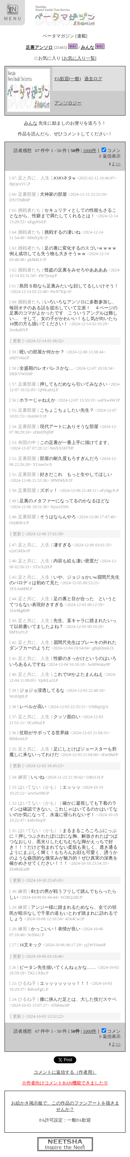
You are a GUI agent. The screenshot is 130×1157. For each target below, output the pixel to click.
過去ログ (93, 78)
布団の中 (27, 442)
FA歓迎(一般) (67, 78)
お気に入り (48, 58)
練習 (23, 777)
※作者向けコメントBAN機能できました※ (65, 1082)
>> (118, 163)
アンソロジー (67, 103)
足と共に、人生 (34, 178)
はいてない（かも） (39, 787)
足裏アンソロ (39, 47)
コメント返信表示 (109, 153)
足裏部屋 (27, 194)
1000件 (89, 150)
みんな (87, 47)
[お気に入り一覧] (79, 58)
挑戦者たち (30, 210)
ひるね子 (27, 983)
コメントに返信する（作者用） (65, 1072)
